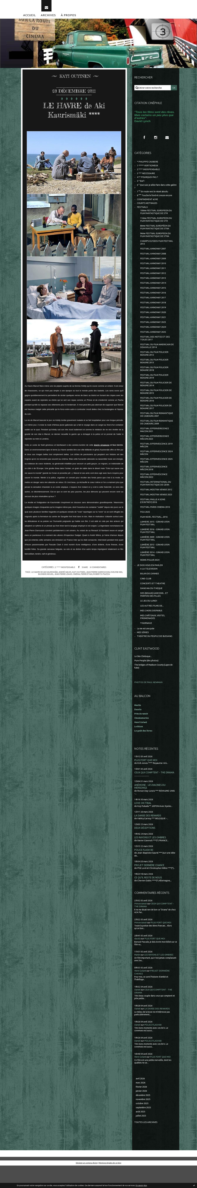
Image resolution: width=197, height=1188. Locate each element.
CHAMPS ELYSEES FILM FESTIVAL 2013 (156, 248)
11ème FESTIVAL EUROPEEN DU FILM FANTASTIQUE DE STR (156, 224)
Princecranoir (141, 925)
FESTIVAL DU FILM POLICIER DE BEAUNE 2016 (156, 411)
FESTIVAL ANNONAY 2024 (153, 336)
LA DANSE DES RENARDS (148, 836)
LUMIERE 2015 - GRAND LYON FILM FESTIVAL (155, 539)
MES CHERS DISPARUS (151, 630)
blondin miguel (45, 576)
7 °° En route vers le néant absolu (153, 195)
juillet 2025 (141, 1138)
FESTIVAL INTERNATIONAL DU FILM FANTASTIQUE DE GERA (155, 498)
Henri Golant (141, 742)
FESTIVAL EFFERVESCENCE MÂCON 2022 (154, 490)
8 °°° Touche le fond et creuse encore (155, 199)
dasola (137, 960)
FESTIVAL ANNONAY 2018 (153, 310)
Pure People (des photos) (147, 681)
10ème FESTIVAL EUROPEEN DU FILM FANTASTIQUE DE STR (156, 216)
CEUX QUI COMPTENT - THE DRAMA (154, 792)
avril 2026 (140, 1100)
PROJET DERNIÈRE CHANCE (149, 886)
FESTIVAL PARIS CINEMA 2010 (155, 522)
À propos (68, 17)
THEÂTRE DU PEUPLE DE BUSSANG (155, 656)
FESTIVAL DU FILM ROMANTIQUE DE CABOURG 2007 (156, 426)
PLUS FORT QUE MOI (145, 780)
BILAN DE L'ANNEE (149, 591)
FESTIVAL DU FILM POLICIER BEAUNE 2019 (154, 387)
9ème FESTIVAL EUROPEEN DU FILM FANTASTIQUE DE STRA (156, 240)
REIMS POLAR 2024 (149, 577)
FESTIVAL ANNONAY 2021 (153, 325)
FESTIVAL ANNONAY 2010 (153, 270)
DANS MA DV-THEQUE (151, 607)
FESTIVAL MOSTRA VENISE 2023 (156, 510)
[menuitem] (29, 17)
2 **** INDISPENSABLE (64, 569)
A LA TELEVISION (149, 586)
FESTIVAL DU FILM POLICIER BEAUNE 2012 (154, 363)
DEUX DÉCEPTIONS (145, 849)
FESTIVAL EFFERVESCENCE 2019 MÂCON (156, 458)
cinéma (76, 576)
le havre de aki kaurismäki (43, 574)
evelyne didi (117, 574)
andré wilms (64, 574)
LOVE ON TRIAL (143, 823)
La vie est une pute (146, 648)
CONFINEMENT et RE (147, 203)
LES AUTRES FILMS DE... (152, 625)
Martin (137, 976)
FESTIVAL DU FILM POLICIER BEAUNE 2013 (154, 371)
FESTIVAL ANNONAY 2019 (153, 315)
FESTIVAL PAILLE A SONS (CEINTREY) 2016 (152, 516)
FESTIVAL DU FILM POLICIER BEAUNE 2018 (154, 379)
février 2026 (142, 1108)
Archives (48, 17)
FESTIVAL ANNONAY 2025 (153, 341)
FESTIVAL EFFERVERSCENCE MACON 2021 (154, 442)
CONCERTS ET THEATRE (152, 602)
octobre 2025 (142, 1125)
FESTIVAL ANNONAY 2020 (153, 320)
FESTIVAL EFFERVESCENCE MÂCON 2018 (154, 482)
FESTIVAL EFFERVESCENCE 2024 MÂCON (156, 466)
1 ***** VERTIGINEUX (147, 168)
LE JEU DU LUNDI (148, 620)
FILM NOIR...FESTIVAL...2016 (154, 533)
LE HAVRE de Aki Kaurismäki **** (74, 112)
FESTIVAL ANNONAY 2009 (153, 265)
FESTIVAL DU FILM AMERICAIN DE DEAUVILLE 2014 (157, 355)
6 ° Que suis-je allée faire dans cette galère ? (153, 190)
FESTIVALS (142, 211)
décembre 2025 (143, 1117)
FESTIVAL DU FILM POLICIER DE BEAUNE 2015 (156, 403)
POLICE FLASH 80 (143, 871)
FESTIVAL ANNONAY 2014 (153, 290)
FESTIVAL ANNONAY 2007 (153, 255)
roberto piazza (102, 576)
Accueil (29, 17)
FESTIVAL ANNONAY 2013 (153, 285)
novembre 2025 (144, 1121)
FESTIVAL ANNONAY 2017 (153, 305)
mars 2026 (141, 1104)
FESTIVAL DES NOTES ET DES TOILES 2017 (155, 347)
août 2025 (141, 1134)
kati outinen (78, 574)
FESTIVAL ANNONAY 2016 (153, 300)
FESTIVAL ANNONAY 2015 (153, 295)
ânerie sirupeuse (101, 447)
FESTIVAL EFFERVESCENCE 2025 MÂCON (156, 474)
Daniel (137, 1011)
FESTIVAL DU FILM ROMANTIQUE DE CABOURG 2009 (156, 434)
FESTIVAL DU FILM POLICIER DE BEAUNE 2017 (156, 419)
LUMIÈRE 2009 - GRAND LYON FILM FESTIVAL (155, 555)
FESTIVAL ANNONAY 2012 (153, 280)
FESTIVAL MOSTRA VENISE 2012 (156, 504)
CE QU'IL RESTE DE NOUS (148, 899)
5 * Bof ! (141, 184)
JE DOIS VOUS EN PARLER (150, 583)
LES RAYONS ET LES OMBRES (150, 858)
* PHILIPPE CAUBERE (147, 164)
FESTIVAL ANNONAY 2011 (153, 275)
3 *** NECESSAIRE (146, 176)
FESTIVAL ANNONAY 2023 (153, 331)
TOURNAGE (146, 643)
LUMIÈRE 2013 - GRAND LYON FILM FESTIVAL (155, 563)
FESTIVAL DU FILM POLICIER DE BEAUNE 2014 (156, 395)
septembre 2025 (144, 1129)
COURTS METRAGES (147, 207)
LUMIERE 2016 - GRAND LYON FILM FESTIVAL (155, 547)
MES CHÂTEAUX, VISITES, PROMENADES (152, 636)
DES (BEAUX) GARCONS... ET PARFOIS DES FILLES (154, 613)
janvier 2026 (142, 1112)
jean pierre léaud (63, 576)
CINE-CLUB (145, 597)
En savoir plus (141, 1185)
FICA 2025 (145, 528)
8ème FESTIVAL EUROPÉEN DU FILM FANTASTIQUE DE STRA (156, 232)
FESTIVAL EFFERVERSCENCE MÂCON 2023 (154, 450)
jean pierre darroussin (98, 574)
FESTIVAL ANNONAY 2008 (153, 260)
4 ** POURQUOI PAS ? (147, 180)
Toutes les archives (146, 1144)
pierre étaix (87, 576)
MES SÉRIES (143, 652)
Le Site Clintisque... (143, 677)
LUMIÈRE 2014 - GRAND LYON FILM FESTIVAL (155, 571)
